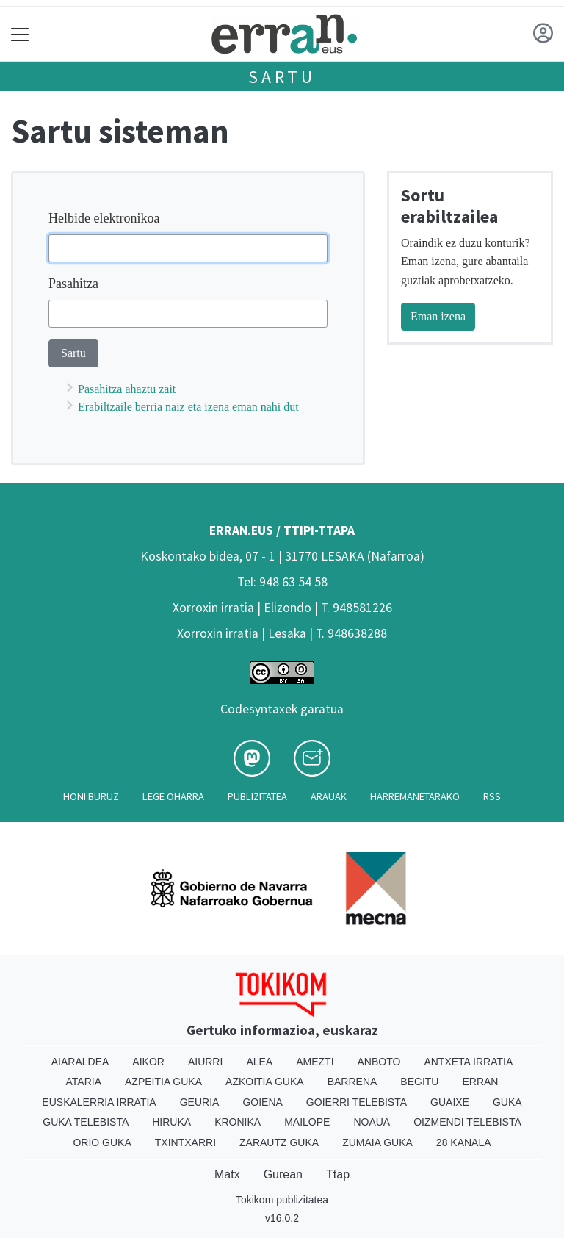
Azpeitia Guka (163, 1081)
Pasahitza (73, 283)
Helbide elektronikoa (103, 218)
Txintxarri (185, 1142)
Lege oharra (173, 796)
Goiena (262, 1102)
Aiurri (205, 1062)
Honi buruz (91, 796)
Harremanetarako (415, 796)
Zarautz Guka (279, 1142)
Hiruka (171, 1122)
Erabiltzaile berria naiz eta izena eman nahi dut (188, 406)
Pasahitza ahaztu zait (127, 389)
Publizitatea (257, 796)
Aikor (148, 1062)
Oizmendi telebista (467, 1122)
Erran (480, 1081)
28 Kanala (463, 1142)
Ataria (84, 1081)
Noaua (371, 1122)
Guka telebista (86, 1122)
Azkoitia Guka (264, 1081)
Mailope (307, 1122)
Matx (227, 1174)
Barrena (352, 1081)
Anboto (379, 1062)
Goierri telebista (356, 1102)
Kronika (237, 1122)
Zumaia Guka (377, 1142)
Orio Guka (102, 1142)
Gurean (283, 1174)
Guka (507, 1102)
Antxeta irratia (468, 1062)
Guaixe (449, 1102)
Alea (259, 1062)
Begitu (419, 1081)
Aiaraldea (80, 1062)
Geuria (200, 1102)
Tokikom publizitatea (282, 1200)
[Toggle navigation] (20, 34)
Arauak (329, 796)
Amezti (314, 1062)
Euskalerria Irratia (99, 1102)
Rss (492, 796)
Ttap (338, 1174)
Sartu (282, 76)
